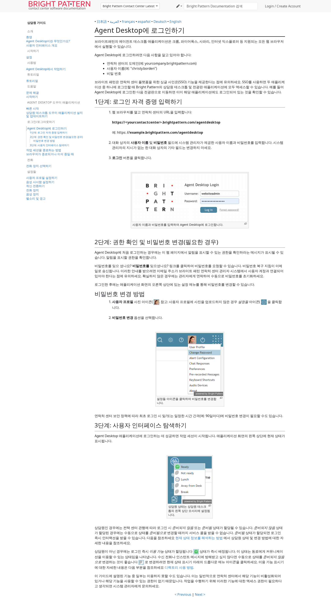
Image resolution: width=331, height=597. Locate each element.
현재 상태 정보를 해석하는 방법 (199, 538)
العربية (114, 21)
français (128, 21)
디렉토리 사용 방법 (179, 567)
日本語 (102, 21)
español (144, 21)
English (175, 21)
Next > (200, 594)
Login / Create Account (283, 6)
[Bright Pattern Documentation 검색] (221, 6)
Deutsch (160, 21)
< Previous (183, 594)
